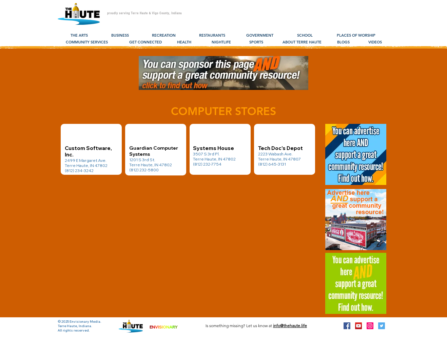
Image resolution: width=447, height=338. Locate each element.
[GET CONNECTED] (145, 42)
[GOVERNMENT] (260, 36)
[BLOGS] (343, 42)
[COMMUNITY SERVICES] (87, 42)
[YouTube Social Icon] (358, 325)
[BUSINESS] (120, 36)
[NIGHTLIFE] (221, 42)
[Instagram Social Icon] (370, 325)
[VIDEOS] (375, 42)
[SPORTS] (256, 42)
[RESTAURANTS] (212, 36)
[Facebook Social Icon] (347, 325)
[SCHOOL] (305, 36)
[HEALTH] (184, 42)
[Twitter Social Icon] (381, 325)
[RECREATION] (164, 36)
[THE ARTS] (79, 36)
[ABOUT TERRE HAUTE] (302, 42)
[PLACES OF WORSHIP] (356, 36)
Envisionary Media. (85, 321)
